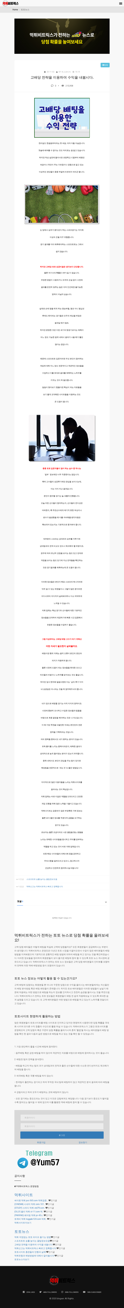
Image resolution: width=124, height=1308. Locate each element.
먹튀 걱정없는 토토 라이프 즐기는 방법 (32, 1237)
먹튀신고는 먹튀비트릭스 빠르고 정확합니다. (44, 886)
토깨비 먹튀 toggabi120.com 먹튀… (30, 1219)
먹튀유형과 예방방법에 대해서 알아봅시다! (34, 1255)
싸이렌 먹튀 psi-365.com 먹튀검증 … (31, 1200)
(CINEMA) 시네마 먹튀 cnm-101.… (30, 1204)
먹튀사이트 (23, 1194)
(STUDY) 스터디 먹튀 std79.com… (29, 1208)
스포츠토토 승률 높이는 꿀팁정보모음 (41, 879)
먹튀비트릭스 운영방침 (28, 1186)
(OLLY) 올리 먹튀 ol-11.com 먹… (29, 1211)
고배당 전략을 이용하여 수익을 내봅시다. (33, 1244)
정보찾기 (83, 1142)
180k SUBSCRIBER (92, 1292)
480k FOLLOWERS (48, 1292)
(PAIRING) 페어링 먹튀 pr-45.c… (29, 1215)
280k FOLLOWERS (70, 1292)
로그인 (62, 1135)
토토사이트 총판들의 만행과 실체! (30, 1252)
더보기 (22, 1222)
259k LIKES (29, 1292)
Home (15, 9)
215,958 (67, 85)
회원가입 (41, 1142)
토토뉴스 (21, 1231)
